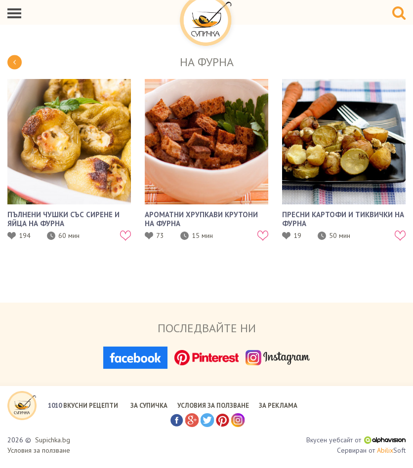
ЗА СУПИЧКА (148, 405)
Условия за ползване (38, 450)
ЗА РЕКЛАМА (278, 405)
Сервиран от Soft (371, 450)
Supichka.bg (52, 439)
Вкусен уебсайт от (356, 439)
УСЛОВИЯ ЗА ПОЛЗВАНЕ (213, 405)
